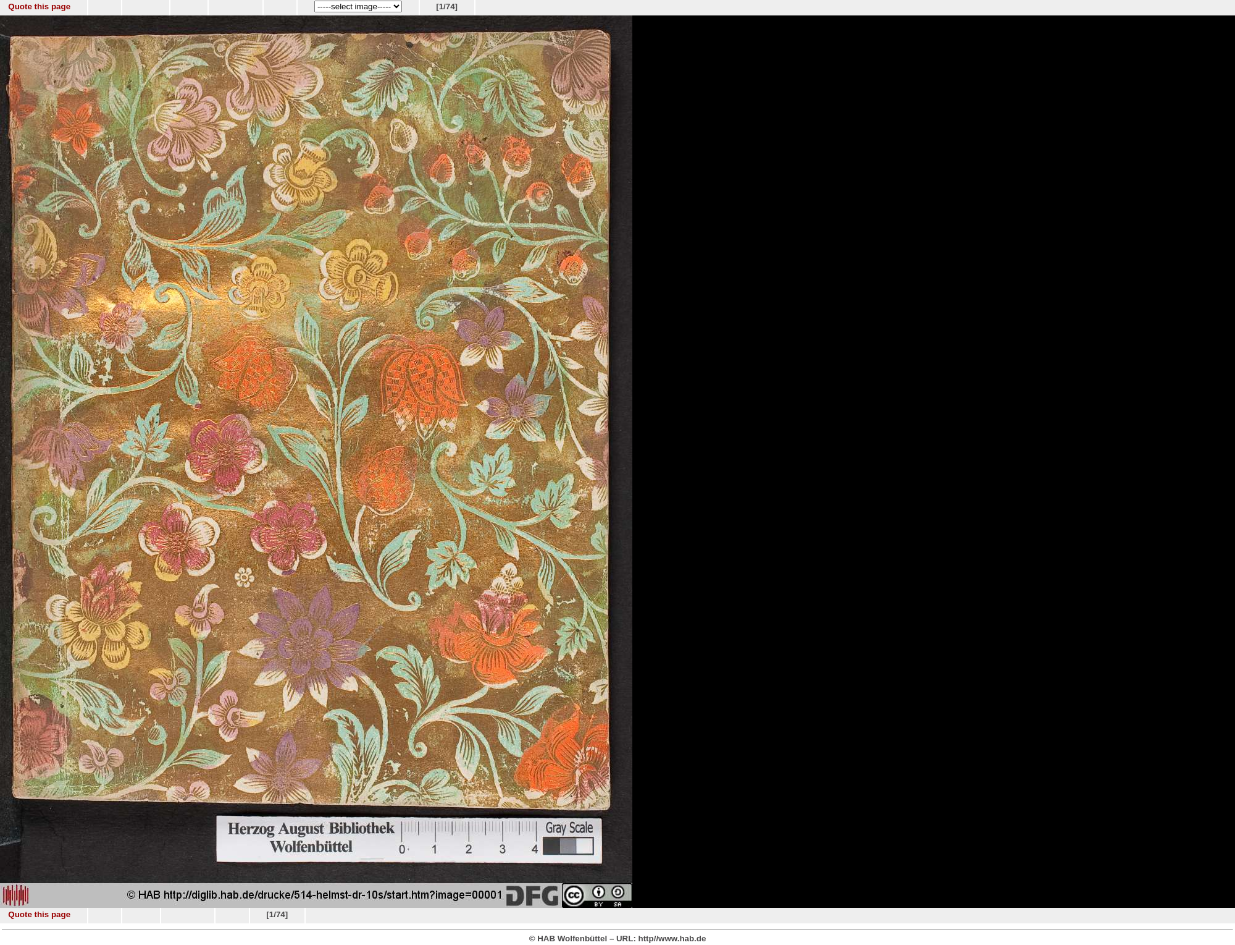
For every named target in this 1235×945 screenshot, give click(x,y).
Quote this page (39, 6)
